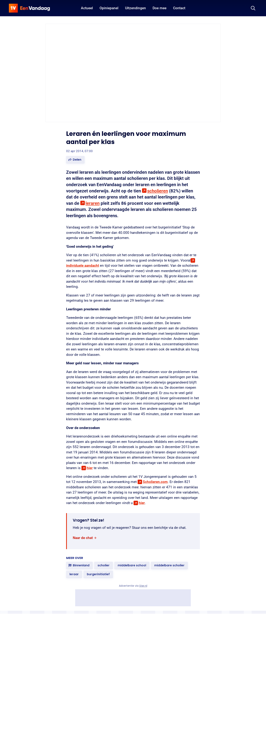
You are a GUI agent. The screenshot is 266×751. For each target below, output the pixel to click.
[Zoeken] (253, 8)
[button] (75, 159)
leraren (93, 203)
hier (90, 468)
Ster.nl (143, 586)
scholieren (157, 191)
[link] (85, 538)
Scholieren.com (155, 482)
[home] (29, 8)
